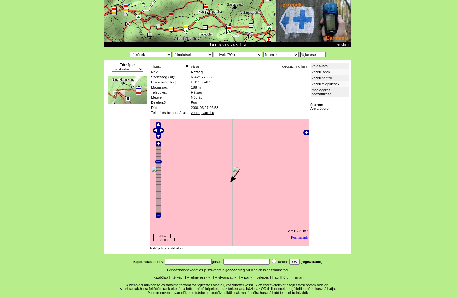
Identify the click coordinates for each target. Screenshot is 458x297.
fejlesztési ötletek (302, 285)
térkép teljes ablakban (167, 248)
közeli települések (325, 84)
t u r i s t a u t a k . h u (228, 44)
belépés (263, 277)
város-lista (320, 66)
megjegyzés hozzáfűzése (321, 92)
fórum (286, 277)
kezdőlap (161, 277)
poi (246, 277)
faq (276, 277)
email (299, 277)
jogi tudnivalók (297, 292)
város (195, 66)
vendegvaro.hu (202, 113)
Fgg (194, 102)
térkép (178, 277)
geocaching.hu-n (295, 66)
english (343, 44)
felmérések (198, 277)
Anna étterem (320, 108)
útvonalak (225, 277)
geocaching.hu (237, 270)
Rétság (196, 92)
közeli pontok (322, 78)
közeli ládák (321, 72)
